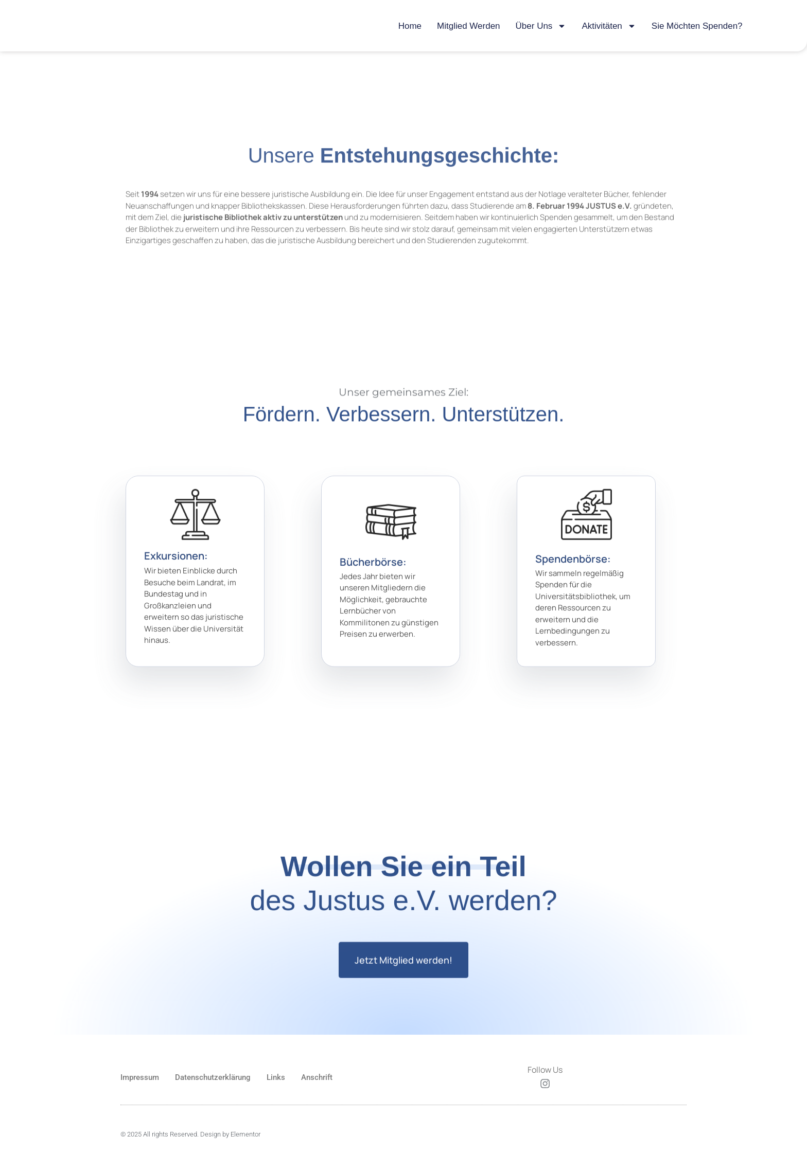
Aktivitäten (609, 26)
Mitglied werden (468, 26)
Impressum (139, 1078)
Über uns (541, 26)
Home (410, 26)
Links (276, 1078)
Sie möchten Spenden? (697, 26)
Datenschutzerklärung (213, 1078)
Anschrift (316, 1078)
